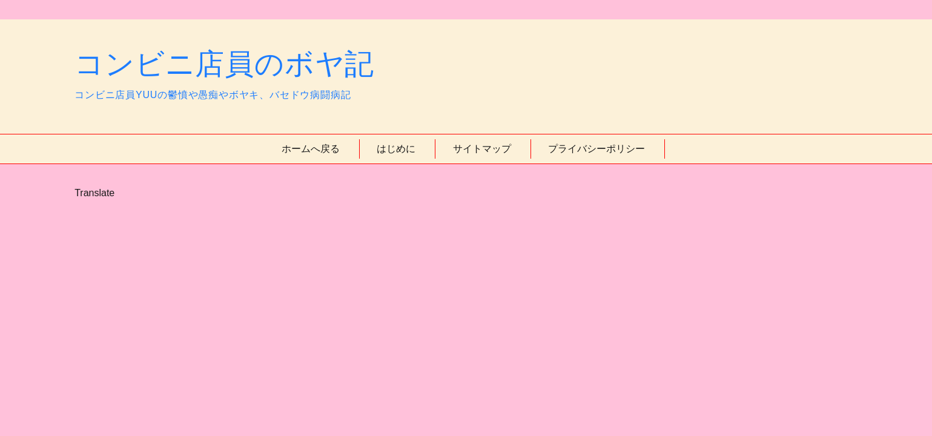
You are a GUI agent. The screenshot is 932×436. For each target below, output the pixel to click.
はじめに (396, 149)
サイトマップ (482, 149)
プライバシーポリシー (596, 149)
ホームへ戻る (311, 149)
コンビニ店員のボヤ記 (224, 64)
